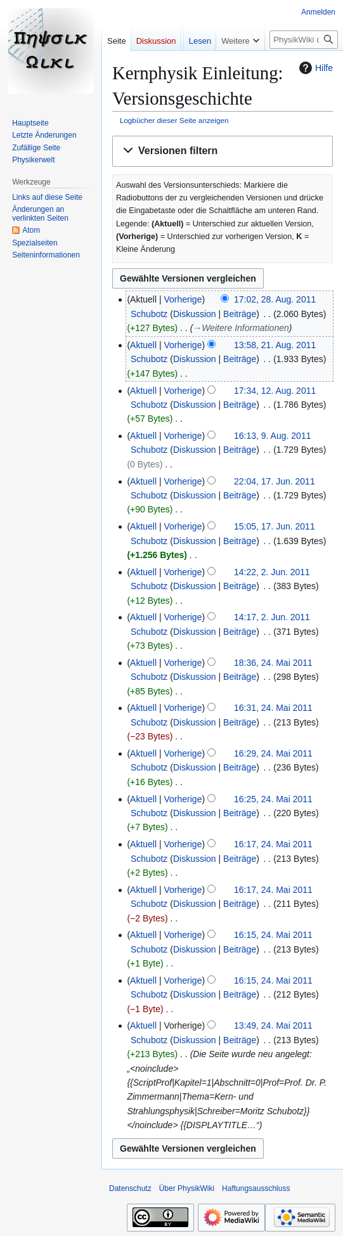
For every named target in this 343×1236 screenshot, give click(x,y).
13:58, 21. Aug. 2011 (275, 345)
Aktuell (143, 345)
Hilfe (314, 68)
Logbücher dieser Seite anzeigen (174, 120)
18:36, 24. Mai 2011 (273, 663)
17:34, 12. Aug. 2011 (275, 391)
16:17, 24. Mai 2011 (273, 844)
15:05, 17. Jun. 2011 (274, 526)
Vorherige (183, 299)
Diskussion (194, 314)
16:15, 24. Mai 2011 (273, 935)
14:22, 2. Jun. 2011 (272, 572)
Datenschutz (130, 1188)
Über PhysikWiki (186, 1188)
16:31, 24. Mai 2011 (273, 708)
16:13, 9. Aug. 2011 (272, 436)
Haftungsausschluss (256, 1188)
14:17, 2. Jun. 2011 (272, 617)
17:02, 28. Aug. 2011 (275, 299)
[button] (222, 151)
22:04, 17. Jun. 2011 (274, 481)
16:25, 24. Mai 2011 (273, 799)
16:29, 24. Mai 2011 (273, 753)
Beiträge (239, 314)
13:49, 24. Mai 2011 (273, 1025)
